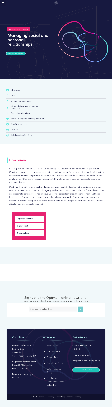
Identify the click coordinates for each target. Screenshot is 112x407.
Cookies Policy (53, 352)
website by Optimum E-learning (69, 397)
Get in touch (86, 370)
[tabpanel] (56, 186)
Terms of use (52, 346)
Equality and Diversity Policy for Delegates (55, 381)
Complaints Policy (55, 363)
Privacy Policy (53, 357)
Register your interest (15, 53)
